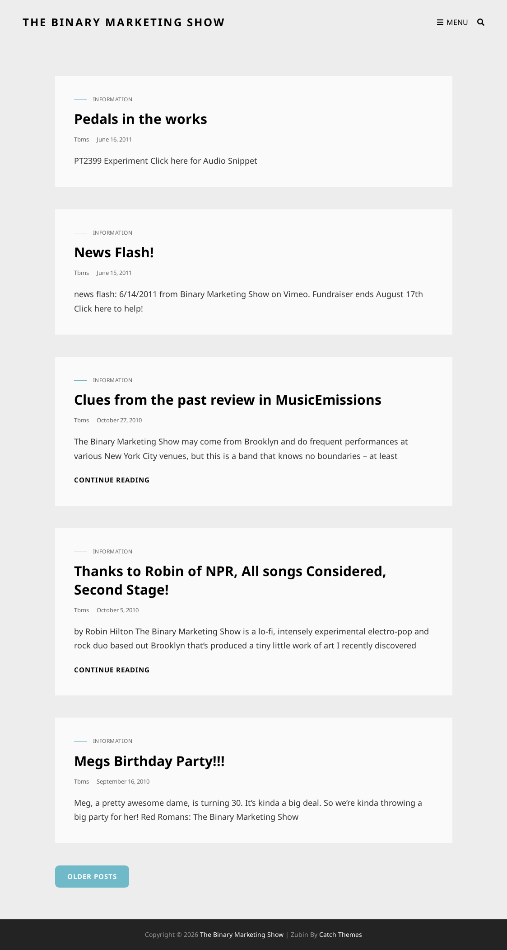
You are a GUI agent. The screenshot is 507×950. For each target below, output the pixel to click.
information (113, 99)
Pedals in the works (140, 118)
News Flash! (114, 252)
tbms (81, 139)
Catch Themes (340, 934)
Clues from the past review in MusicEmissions (227, 399)
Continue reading (112, 480)
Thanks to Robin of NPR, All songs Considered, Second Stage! (230, 580)
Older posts (92, 876)
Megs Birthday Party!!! (149, 760)
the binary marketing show (124, 21)
